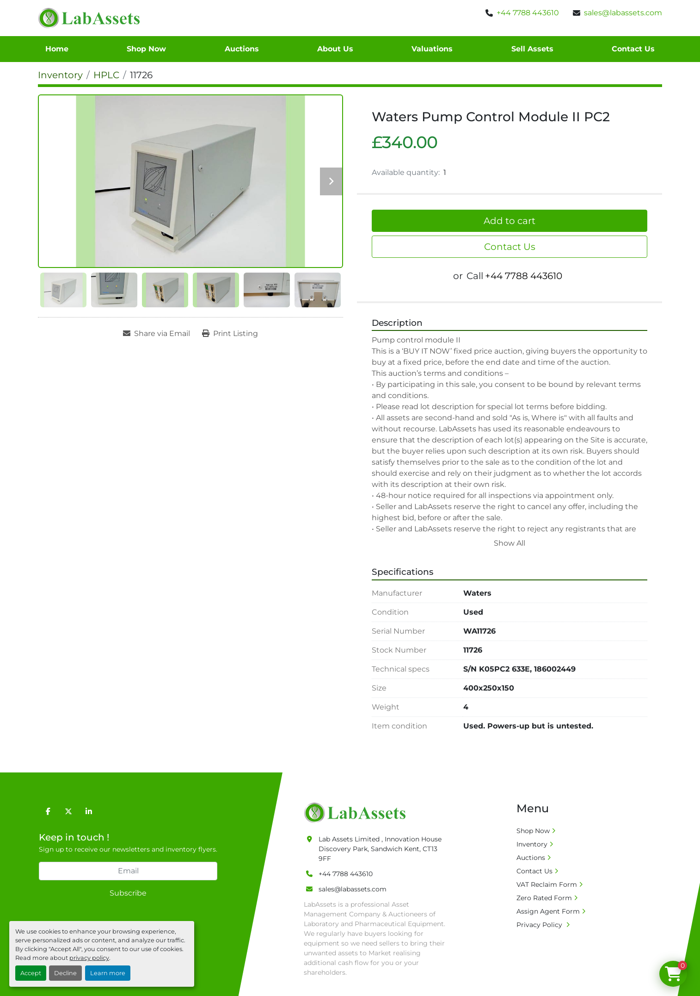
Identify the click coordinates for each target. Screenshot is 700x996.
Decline (65, 973)
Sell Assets (532, 48)
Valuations (432, 48)
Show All (509, 543)
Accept (30, 973)
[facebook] (48, 811)
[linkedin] (89, 811)
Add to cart (509, 220)
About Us (335, 48)
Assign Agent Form (548, 911)
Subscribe (128, 893)
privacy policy (89, 957)
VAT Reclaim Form (546, 884)
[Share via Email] (156, 333)
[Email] (128, 871)
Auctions (242, 48)
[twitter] (68, 811)
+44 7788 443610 (528, 12)
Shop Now (146, 48)
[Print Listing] (230, 333)
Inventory (531, 844)
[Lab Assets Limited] (357, 812)
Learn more (107, 973)
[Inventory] (60, 75)
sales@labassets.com (623, 12)
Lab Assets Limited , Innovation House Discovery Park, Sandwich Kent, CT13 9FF (380, 849)
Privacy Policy (540, 925)
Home (56, 48)
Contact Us (633, 48)
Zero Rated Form (544, 898)
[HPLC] (106, 75)
